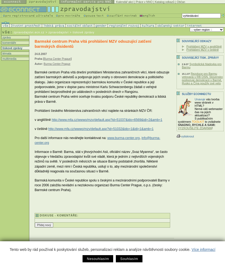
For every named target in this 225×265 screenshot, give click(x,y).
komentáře (9, 42)
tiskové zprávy (12, 48)
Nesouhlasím (98, 259)
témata (6, 53)
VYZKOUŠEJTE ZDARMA (195, 128)
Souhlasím (129, 259)
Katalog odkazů (164, 1)
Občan (181, 1)
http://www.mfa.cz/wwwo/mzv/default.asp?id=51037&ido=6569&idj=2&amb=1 (107, 120)
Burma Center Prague (57, 58)
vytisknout (185, 136)
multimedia (9, 58)
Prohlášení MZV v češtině (202, 49)
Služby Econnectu (196, 94)
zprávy (6, 37)
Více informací (203, 249)
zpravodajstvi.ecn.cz (29, 32)
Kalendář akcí (124, 1)
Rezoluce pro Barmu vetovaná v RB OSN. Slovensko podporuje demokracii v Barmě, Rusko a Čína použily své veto (202, 78)
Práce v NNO (144, 1)
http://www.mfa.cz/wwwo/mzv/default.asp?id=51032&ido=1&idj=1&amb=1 (100, 129)
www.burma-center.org (123, 138)
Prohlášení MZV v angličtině (204, 46)
